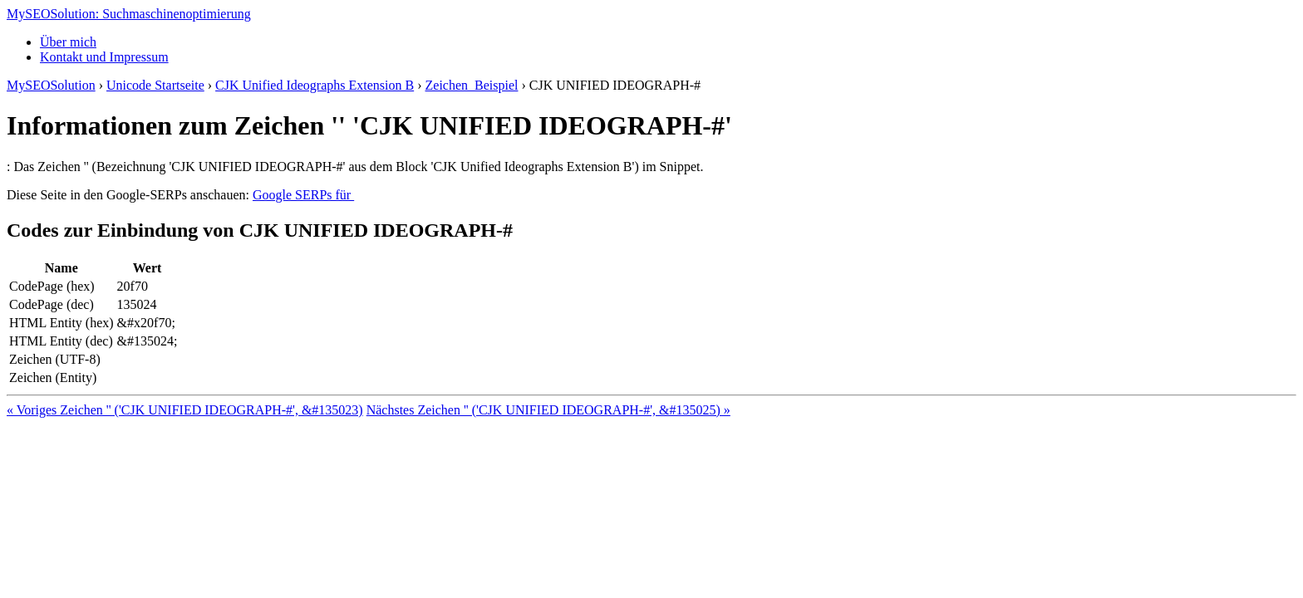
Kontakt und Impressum (104, 57)
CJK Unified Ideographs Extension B (314, 85)
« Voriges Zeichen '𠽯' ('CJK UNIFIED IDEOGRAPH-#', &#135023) (185, 410)
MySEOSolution (51, 85)
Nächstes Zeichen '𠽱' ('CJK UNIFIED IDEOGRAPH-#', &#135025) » (548, 410)
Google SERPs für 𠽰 (303, 195)
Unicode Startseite (155, 85)
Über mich (68, 42)
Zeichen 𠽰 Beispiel (472, 85)
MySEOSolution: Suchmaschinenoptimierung (129, 14)
